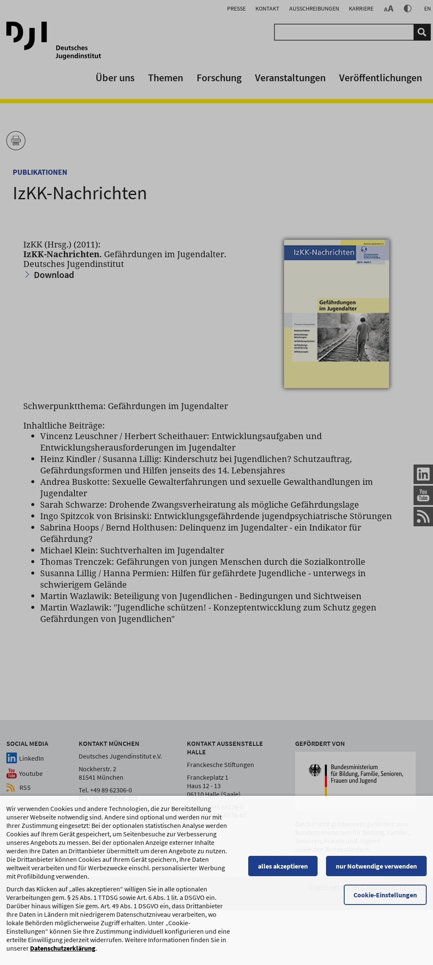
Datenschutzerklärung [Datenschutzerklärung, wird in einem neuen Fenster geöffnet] (63, 948)
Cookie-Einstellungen (385, 895)
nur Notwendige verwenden (376, 866)
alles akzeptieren (283, 866)
